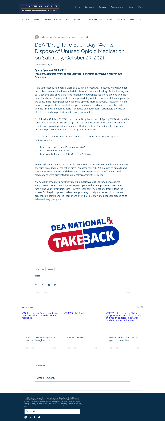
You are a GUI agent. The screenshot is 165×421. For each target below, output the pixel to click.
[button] (89, 7)
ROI (67, 19)
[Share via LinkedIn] (48, 284)
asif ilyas (40, 269)
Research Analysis (53, 19)
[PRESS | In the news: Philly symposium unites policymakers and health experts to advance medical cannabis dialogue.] (124, 322)
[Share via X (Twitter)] (42, 284)
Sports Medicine (95, 19)
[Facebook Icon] (34, 417)
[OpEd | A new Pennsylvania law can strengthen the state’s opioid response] (40, 322)
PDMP (109, 19)
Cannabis (78, 19)
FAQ (132, 19)
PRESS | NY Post (76, 337)
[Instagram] (30, 417)
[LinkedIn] (25, 417)
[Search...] (52, 411)
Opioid (37, 19)
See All (140, 307)
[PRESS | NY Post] (82, 322)
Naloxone (121, 19)
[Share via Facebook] (36, 284)
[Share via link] (55, 284)
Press (50, 269)
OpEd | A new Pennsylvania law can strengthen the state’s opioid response (40, 339)
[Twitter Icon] (39, 417)
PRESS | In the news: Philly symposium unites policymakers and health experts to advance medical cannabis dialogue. (124, 339)
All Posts (25, 19)
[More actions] (128, 37)
